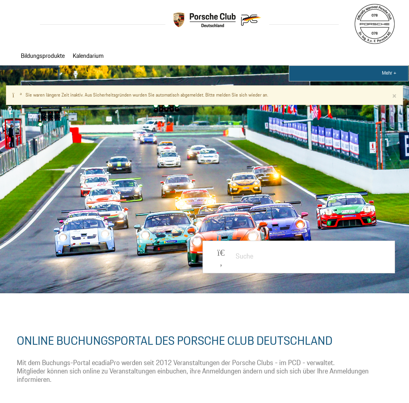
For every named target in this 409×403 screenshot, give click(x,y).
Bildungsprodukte (43, 56)
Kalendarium (88, 56)
